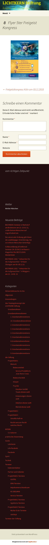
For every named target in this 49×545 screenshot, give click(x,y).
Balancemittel (18, 367)
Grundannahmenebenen (17, 313)
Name (6, 137)
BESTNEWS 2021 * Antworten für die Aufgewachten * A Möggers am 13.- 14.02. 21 (17, 271)
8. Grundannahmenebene (20, 349)
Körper (16, 382)
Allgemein (9, 295)
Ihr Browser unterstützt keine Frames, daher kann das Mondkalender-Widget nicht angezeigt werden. (18, 183)
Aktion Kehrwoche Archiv (15, 291)
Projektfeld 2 (13, 411)
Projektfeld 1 (13, 361)
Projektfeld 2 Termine (16, 499)
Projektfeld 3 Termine (16, 507)
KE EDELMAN (15, 491)
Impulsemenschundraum (20, 487)
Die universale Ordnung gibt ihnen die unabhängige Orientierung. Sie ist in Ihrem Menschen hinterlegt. (18, 240)
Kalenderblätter (14, 468)
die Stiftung (9, 357)
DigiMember (32, 542)
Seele (7, 441)
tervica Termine (16, 495)
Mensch (13, 364)
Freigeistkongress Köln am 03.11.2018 (23, 89)
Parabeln (11, 452)
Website (6, 148)
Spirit (7, 456)
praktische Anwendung (14, 437)
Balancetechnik (19, 378)
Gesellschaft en (16, 418)
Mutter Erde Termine (18, 510)
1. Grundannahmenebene (20, 317)
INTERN (8, 429)
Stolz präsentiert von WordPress (24, 534)
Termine (8, 464)
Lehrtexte (11, 444)
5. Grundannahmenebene (20, 337)
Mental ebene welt (23, 407)
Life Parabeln (13, 448)
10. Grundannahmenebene (20, 321)
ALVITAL (13, 479)
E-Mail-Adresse (10, 142)
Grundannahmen (14, 309)
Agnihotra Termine (17, 503)
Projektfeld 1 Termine (16, 476)
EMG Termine (15, 483)
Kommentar (9, 119)
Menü (5, 13)
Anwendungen (10, 299)
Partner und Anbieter (16, 472)
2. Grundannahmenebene (20, 325)
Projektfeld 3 (13, 415)
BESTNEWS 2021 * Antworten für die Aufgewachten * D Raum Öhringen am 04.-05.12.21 (17, 262)
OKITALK (13, 514)
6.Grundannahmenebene (20, 341)
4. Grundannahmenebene (20, 333)
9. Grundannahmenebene (20, 353)
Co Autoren (12, 432)
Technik (8, 460)
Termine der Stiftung (13, 518)
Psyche (16, 386)
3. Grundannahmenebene (20, 329)
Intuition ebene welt (23, 403)
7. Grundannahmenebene (20, 345)
